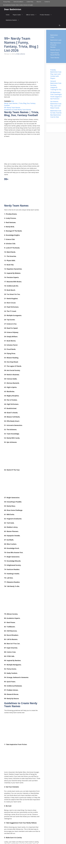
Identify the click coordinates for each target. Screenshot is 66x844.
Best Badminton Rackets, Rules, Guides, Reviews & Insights (18, 5)
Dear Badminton (12, 9)
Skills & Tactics (32, 14)
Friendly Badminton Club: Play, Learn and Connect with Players (56, 74)
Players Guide (18, 14)
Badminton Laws (55, 40)
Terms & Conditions (18, 1)
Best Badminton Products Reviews (55, 45)
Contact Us (47, 1)
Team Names (54, 58)
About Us (39, 1)
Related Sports (55, 50)
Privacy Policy (6, 1)
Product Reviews (46, 14)
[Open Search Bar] (59, 25)
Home (7, 14)
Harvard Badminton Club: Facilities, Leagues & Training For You (56, 85)
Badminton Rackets (13, 20)
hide (12, 101)
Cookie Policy (30, 1)
